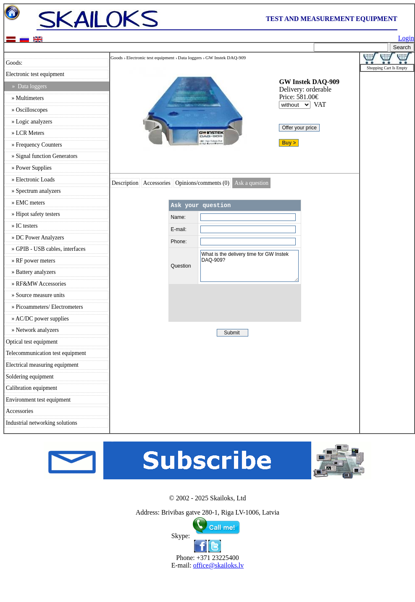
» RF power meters (30, 261)
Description (125, 183)
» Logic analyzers (29, 121)
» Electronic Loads (30, 179)
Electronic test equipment (35, 74)
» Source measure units (35, 295)
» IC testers (22, 226)
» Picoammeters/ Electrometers (44, 307)
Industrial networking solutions (41, 423)
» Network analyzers (32, 330)
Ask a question (251, 183)
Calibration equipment (31, 388)
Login (406, 38)
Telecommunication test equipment (46, 353)
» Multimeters (25, 98)
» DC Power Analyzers (35, 237)
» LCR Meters (25, 133)
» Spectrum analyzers (33, 191)
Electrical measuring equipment (42, 365)
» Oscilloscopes (26, 110)
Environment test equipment (38, 400)
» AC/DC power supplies (37, 318)
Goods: (14, 63)
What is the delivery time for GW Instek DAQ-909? (249, 266)
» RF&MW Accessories (36, 284)
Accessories (19, 411)
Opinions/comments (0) (202, 183)
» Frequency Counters (34, 145)
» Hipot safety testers (33, 214)
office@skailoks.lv (218, 565)
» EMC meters (25, 203)
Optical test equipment (32, 342)
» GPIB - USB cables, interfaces (46, 249)
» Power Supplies (29, 168)
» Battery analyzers (31, 272)
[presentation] (235, 303)
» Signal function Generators (41, 156)
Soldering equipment (30, 376)
